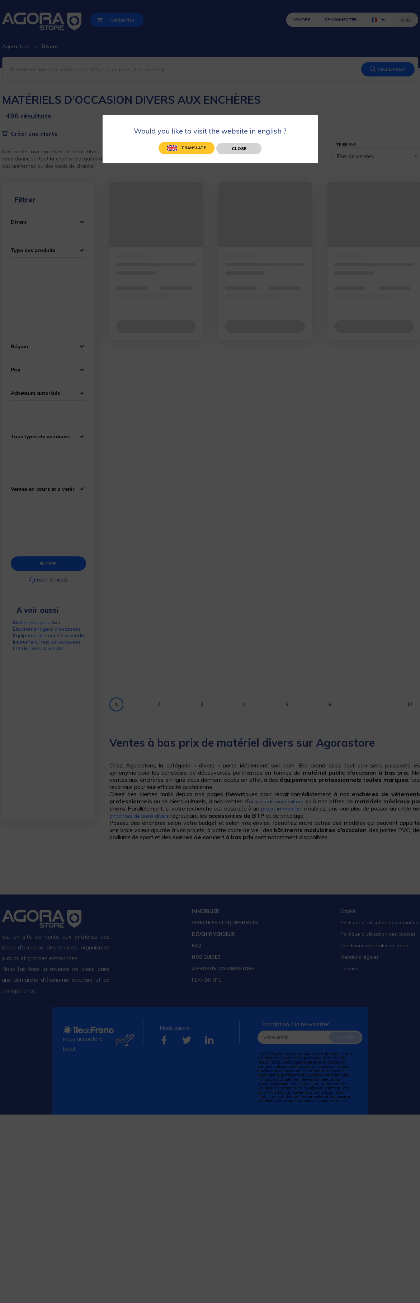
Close (239, 148)
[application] (402, 1285)
